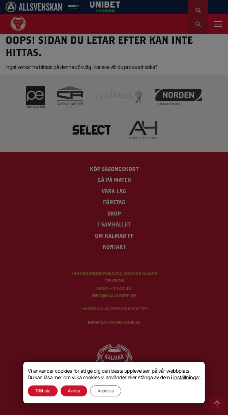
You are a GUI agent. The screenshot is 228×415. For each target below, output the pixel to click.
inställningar (186, 377)
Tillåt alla (42, 390)
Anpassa (105, 390)
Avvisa (74, 390)
